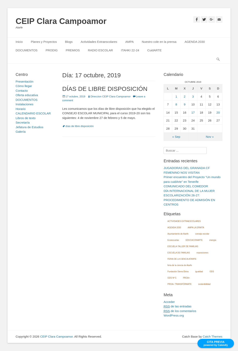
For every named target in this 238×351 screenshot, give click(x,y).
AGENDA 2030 (194, 41)
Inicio (19, 41)
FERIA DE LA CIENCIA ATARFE (181, 259)
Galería (21, 131)
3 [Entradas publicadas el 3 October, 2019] (193, 96)
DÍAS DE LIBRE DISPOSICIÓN (104, 88)
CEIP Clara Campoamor (61, 21)
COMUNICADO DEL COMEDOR (186, 186)
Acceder (169, 302)
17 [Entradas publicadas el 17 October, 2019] (193, 112)
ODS (212, 271)
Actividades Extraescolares (99, 41)
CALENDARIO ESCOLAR (33, 113)
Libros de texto (25, 118)
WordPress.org (174, 315)
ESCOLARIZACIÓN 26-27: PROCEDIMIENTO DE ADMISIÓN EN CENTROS (189, 200)
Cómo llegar (24, 86)
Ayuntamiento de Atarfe (178, 234)
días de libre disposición (79, 126)
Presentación (24, 81)
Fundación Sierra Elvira (178, 271)
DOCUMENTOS (27, 50)
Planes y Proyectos (44, 41)
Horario (21, 109)
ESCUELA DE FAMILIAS (178, 253)
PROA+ (186, 278)
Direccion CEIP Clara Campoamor (111, 96)
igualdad (199, 271)
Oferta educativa (27, 95)
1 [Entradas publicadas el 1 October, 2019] (176, 96)
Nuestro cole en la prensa (159, 41)
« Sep (176, 136)
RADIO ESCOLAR (100, 50)
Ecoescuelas (173, 240)
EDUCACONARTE (194, 240)
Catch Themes (212, 336)
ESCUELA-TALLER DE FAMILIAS (182, 246)
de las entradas (178, 306)
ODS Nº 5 (171, 278)
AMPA (129, 41)
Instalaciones (24, 104)
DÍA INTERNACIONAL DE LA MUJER (189, 191)
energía (212, 240)
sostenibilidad (204, 284)
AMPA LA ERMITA (196, 227)
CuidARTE (154, 50)
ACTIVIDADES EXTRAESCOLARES (184, 221)
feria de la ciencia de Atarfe (179, 265)
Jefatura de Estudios (29, 127)
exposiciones (202, 253)
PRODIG (52, 50)
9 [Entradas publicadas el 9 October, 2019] (184, 104)
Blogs (69, 41)
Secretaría (23, 122)
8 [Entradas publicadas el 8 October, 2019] (176, 104)
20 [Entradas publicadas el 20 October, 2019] (218, 112)
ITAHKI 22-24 (130, 50)
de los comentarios (180, 311)
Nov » (210, 136)
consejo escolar (202, 234)
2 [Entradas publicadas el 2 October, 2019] (184, 96)
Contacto (22, 90)
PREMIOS (73, 50)
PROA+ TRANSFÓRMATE (179, 284)
